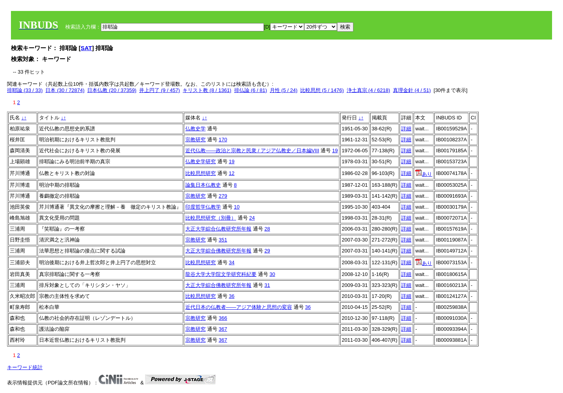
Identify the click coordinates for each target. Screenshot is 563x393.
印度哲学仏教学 (203, 207)
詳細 (406, 129)
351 (223, 240)
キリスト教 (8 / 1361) (207, 90)
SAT (86, 48)
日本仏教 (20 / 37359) (111, 90)
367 (223, 329)
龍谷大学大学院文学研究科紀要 (220, 274)
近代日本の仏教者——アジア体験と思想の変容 (238, 307)
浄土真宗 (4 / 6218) (368, 90)
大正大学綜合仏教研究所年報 (218, 229)
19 (335, 150)
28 (267, 229)
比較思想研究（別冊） (210, 218)
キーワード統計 (25, 367)
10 (236, 207)
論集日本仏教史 (203, 185)
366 (223, 318)
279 (223, 196)
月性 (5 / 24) (284, 90)
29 (267, 251)
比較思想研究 (200, 173)
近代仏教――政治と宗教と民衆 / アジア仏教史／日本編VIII (252, 150)
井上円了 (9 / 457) (159, 90)
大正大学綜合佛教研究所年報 (218, 251)
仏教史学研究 (200, 161)
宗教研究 (195, 139)
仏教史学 (195, 129)
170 (223, 139)
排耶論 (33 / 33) (25, 90)
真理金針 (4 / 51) (412, 90)
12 (231, 173)
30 (272, 274)
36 (231, 296)
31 (267, 285)
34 (231, 262)
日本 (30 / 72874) (64, 90)
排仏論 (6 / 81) (250, 90)
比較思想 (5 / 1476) (322, 90)
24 (252, 218)
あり (423, 174)
